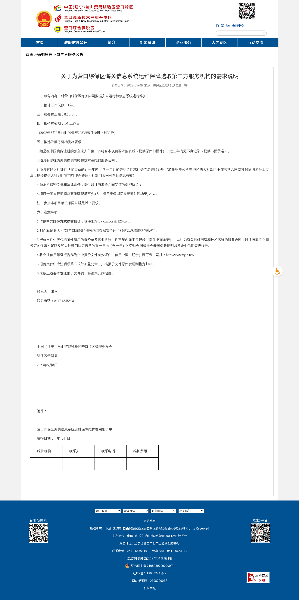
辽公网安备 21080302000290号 (152, 565)
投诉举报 (150, 588)
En (228, 25)
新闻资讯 (147, 42)
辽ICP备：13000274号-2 (149, 573)
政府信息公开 (75, 42)
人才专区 (219, 42)
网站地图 (150, 521)
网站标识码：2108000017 (149, 580)
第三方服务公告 (69, 54)
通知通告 (45, 54)
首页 (40, 42)
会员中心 (238, 25)
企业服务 (183, 42)
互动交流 (255, 42)
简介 (111, 42)
